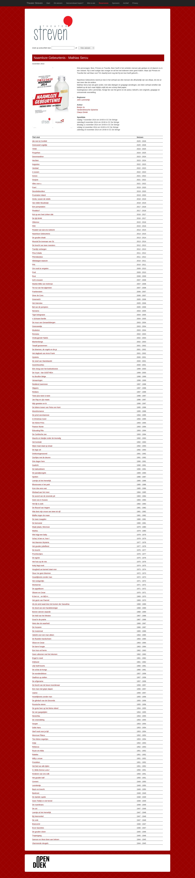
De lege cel (36, 450)
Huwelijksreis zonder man (42, 577)
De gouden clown (39, 832)
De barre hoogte (38, 647)
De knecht (36, 550)
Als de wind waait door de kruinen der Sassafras (51, 604)
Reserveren (103, 3)
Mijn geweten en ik (39, 403)
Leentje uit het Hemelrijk (41, 481)
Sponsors (115, 3)
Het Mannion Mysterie (40, 542)
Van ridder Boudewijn (40, 203)
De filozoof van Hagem (41, 508)
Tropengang (37, 836)
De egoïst (36, 558)
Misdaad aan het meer (40, 492)
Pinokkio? (36, 211)
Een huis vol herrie (39, 650)
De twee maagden (39, 519)
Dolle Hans (36, 728)
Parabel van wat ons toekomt (43, 230)
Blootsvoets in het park (41, 484)
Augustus (35, 164)
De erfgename (37, 681)
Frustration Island (39, 195)
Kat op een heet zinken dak (42, 214)
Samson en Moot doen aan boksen (45, 839)
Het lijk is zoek (37, 504)
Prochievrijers (37, 554)
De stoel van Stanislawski (42, 361)
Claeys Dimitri (82, 112)
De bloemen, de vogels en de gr (44, 349)
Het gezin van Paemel (40, 600)
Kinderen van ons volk (40, 774)
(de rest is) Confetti (39, 141)
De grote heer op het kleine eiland (45, 708)
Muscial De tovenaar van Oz (43, 241)
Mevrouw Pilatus (38, 735)
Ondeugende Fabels (40, 338)
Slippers (35, 388)
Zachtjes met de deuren (41, 457)
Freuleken (36, 762)
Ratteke (35, 755)
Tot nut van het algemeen (42, 288)
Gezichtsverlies (38, 365)
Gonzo (34, 176)
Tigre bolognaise (38, 315)
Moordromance (38, 411)
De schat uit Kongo (39, 670)
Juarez (34, 693)
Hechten (35, 160)
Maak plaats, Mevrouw (41, 527)
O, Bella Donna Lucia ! (41, 770)
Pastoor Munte (38, 427)
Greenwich (36, 299)
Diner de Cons (37, 295)
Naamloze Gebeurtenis (41, 234)
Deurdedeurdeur (38, 191)
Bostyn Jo (81, 107)
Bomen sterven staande (41, 612)
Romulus (35, 334)
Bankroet (35, 793)
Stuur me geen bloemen (41, 573)
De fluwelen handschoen (41, 639)
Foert (34, 187)
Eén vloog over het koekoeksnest (45, 369)
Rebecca (35, 747)
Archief (126, 3)
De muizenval (37, 631)
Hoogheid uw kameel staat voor (44, 569)
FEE (34, 226)
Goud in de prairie (39, 620)
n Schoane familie (39, 319)
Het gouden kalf (38, 778)
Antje (34, 743)
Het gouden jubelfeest (40, 546)
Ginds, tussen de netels (41, 199)
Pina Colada (37, 253)
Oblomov (35, 222)
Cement (35, 782)
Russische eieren (39, 704)
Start (48, 3)
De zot (34, 809)
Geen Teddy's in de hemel (42, 801)
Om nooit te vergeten (40, 268)
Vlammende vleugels (40, 843)
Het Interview (37, 303)
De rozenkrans (38, 805)
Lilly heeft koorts (38, 666)
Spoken (35, 477)
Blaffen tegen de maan (41, 515)
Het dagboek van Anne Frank (43, 353)
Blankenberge (37, 342)
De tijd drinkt (37, 218)
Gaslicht (35, 465)
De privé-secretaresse (40, 415)
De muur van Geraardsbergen (43, 322)
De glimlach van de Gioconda (43, 701)
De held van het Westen (41, 616)
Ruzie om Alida (38, 751)
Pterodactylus (37, 257)
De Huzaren (37, 627)
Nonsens (35, 311)
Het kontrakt (37, 442)
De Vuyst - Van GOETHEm (42, 373)
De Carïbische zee (39, 434)
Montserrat (36, 585)
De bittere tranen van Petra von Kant (46, 407)
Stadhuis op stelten (39, 677)
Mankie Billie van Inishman (42, 284)
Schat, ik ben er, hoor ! (41, 538)
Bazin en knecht (38, 789)
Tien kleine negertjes (40, 739)
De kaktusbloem (38, 469)
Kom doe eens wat (39, 488)
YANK (34, 149)
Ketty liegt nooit (38, 565)
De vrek (35, 820)
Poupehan (36, 153)
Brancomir (36, 824)
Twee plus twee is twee (41, 396)
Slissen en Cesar (38, 593)
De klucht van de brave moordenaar (46, 685)
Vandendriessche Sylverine (87, 110)
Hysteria (35, 357)
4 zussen (35, 172)
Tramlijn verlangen (39, 249)
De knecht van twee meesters (43, 245)
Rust (34, 276)
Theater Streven (35, 3)
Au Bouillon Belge (39, 376)
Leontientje (36, 785)
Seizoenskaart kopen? (74, 3)
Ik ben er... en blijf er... (40, 596)
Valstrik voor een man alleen (43, 635)
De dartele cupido (39, 797)
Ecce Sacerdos (38, 828)
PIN (33, 265)
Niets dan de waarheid (40, 623)
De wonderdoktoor (39, 674)
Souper (35, 724)
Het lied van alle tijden (40, 766)
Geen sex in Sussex (40, 500)
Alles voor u (36, 184)
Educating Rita (38, 430)
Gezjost (35, 180)
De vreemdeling (38, 720)
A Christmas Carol (39, 419)
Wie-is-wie (91, 3)
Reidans (35, 392)
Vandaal (35, 168)
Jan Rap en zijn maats (40, 400)
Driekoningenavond (39, 454)
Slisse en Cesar (38, 643)
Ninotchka (36, 716)
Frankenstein (37, 292)
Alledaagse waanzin (40, 261)
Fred (34, 272)
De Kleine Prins (38, 423)
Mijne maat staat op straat (42, 446)
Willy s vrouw (37, 758)
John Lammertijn (83, 100)
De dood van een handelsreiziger (45, 608)
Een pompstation (38, 207)
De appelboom (38, 589)
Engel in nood (37, 658)
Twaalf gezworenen (39, 346)
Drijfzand (35, 662)
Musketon (36, 330)
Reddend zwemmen (40, 384)
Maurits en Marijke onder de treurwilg (46, 438)
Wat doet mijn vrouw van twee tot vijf (46, 511)
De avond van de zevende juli (43, 496)
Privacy (135, 3)
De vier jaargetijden (39, 712)
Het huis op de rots (39, 562)
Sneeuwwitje (37, 326)
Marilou (35, 531)
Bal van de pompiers (40, 307)
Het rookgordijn (38, 581)
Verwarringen (37, 380)
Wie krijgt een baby (39, 535)
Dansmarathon (38, 157)
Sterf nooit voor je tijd (40, 731)
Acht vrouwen (37, 280)
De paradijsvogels (39, 473)
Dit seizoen (58, 3)
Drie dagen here (38, 461)
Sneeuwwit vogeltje (39, 145)
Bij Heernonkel (38, 816)
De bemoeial (37, 523)
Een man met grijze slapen (42, 689)
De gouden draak (39, 238)
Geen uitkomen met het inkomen (44, 654)
